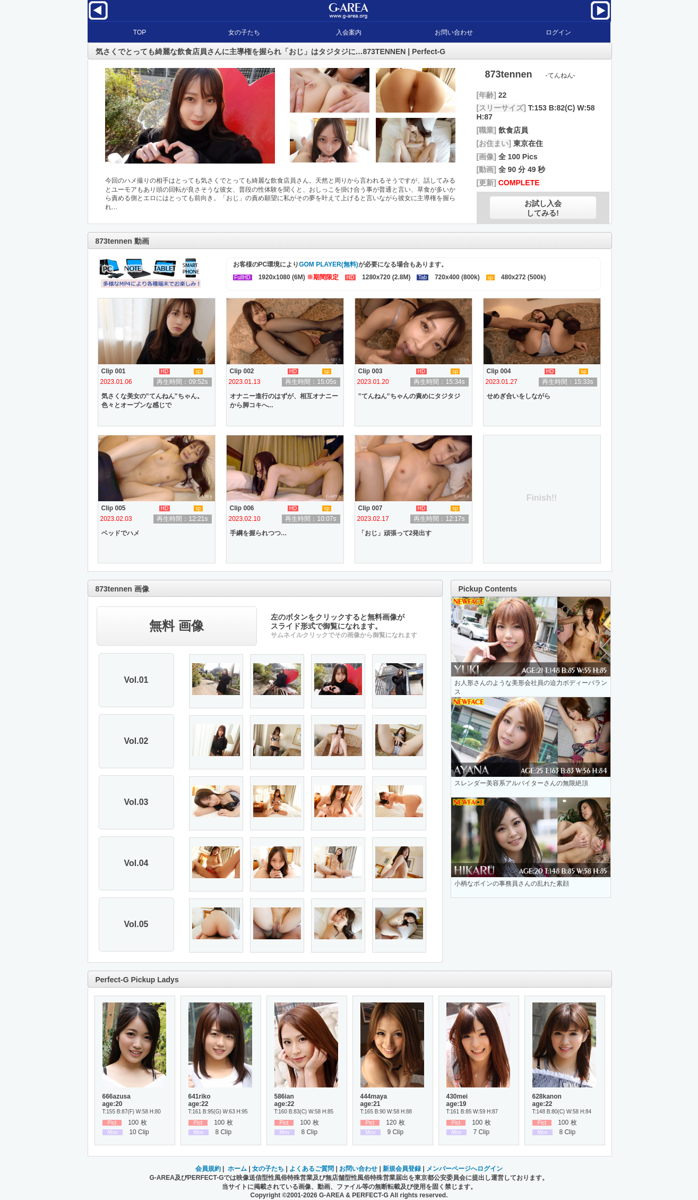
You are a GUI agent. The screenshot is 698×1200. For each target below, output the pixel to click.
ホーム (237, 1168)
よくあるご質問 (311, 1168)
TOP (139, 32)
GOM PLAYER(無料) (328, 264)
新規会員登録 (402, 1168)
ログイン (558, 32)
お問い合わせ (454, 32)
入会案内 (348, 32)
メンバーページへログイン (464, 1168)
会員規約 (208, 1168)
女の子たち (244, 32)
